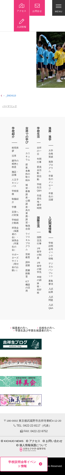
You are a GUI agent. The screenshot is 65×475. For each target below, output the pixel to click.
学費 (14, 207)
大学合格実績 (51, 153)
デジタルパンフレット (51, 269)
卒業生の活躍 (51, 196)
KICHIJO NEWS (12, 440)
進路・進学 (50, 134)
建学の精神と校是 (15, 163)
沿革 (14, 155)
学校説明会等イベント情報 (22, 464)
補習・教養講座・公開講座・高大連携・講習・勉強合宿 (27, 207)
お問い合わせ (52, 440)
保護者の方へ (19, 328)
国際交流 (38, 222)
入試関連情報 (50, 224)
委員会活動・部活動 (39, 173)
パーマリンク (9, 106)
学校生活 (38, 132)
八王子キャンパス (15, 182)
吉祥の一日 (39, 150)
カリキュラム (27, 156)
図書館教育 (27, 273)
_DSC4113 (11, 95)
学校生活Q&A (39, 187)
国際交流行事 (39, 240)
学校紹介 (13, 132)
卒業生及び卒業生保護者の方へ (33, 330)
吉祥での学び (26, 135)
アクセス (33, 440)
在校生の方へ (46, 328)
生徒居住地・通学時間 (39, 201)
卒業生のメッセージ (51, 182)
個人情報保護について (31, 445)
